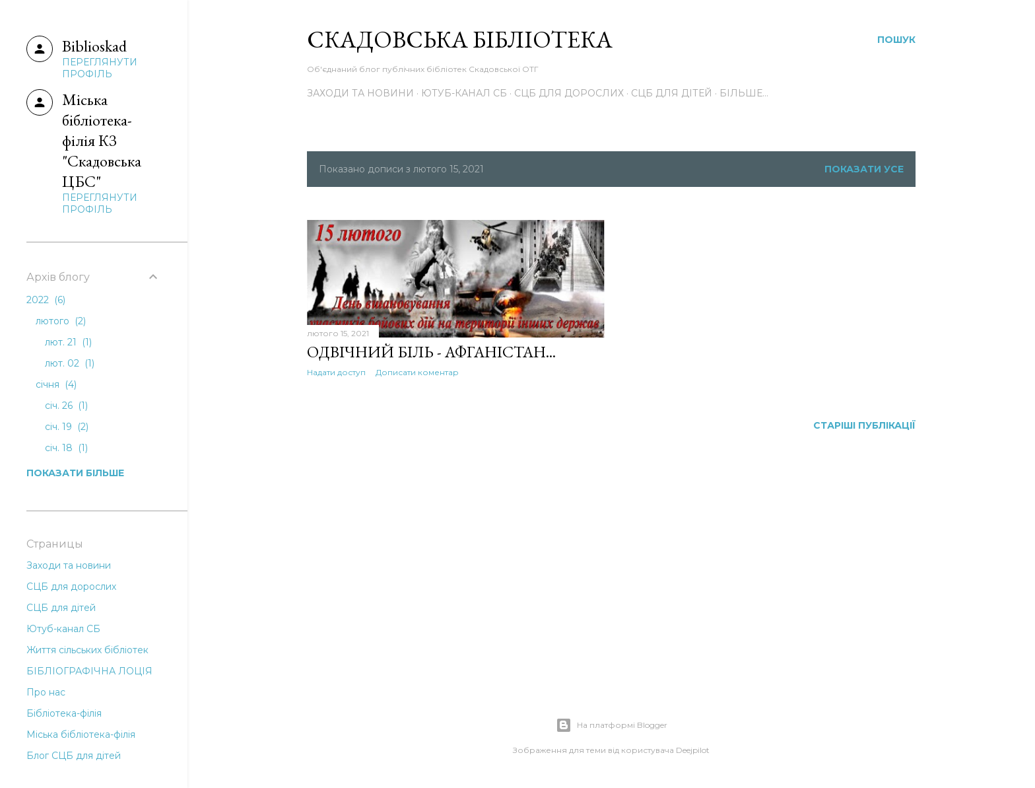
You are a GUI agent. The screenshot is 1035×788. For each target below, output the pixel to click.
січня (56, 384)
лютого (61, 321)
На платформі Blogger (611, 725)
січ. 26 (66, 406)
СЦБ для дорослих (569, 93)
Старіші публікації (864, 425)
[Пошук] (896, 39)
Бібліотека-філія (64, 713)
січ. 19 (66, 427)
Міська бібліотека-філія (80, 734)
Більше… (743, 93)
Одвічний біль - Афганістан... (431, 351)
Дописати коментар (417, 372)
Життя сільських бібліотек (87, 650)
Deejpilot (693, 750)
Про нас (45, 692)
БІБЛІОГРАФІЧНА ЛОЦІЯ (89, 671)
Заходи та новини (360, 93)
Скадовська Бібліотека (460, 39)
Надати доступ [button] (336, 372)
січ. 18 (66, 448)
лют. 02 (69, 363)
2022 (45, 300)
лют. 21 (68, 342)
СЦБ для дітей (671, 93)
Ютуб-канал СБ (464, 93)
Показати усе (864, 169)
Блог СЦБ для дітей (73, 756)
